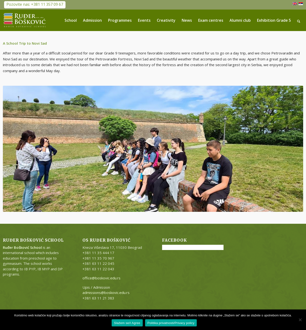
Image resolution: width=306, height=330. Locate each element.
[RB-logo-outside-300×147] (25, 20)
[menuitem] (70, 20)
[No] (300, 319)
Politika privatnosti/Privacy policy (171, 323)
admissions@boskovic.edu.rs (106, 292)
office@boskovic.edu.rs (101, 278)
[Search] (298, 20)
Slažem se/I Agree (127, 323)
